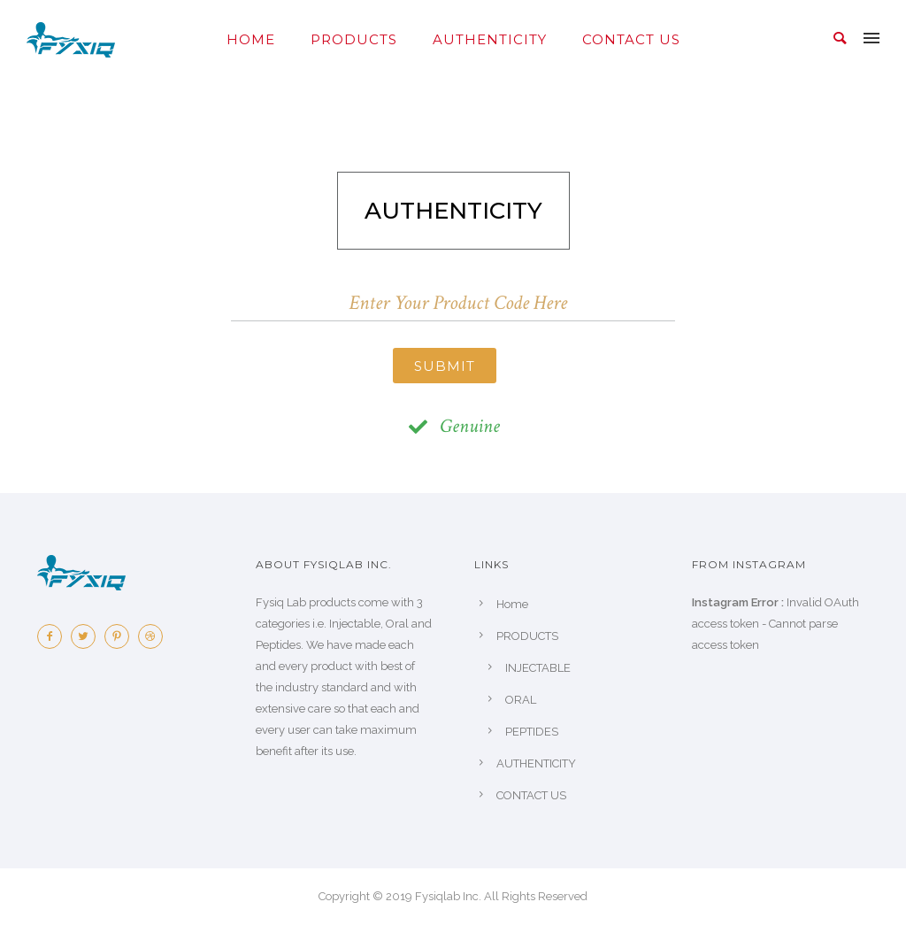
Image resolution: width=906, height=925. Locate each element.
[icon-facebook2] (54, 636)
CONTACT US (631, 39)
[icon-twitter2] (87, 636)
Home (250, 39)
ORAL (520, 699)
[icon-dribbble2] (155, 636)
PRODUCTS (354, 39)
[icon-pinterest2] (121, 636)
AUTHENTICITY (490, 39)
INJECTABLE (538, 667)
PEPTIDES (531, 731)
